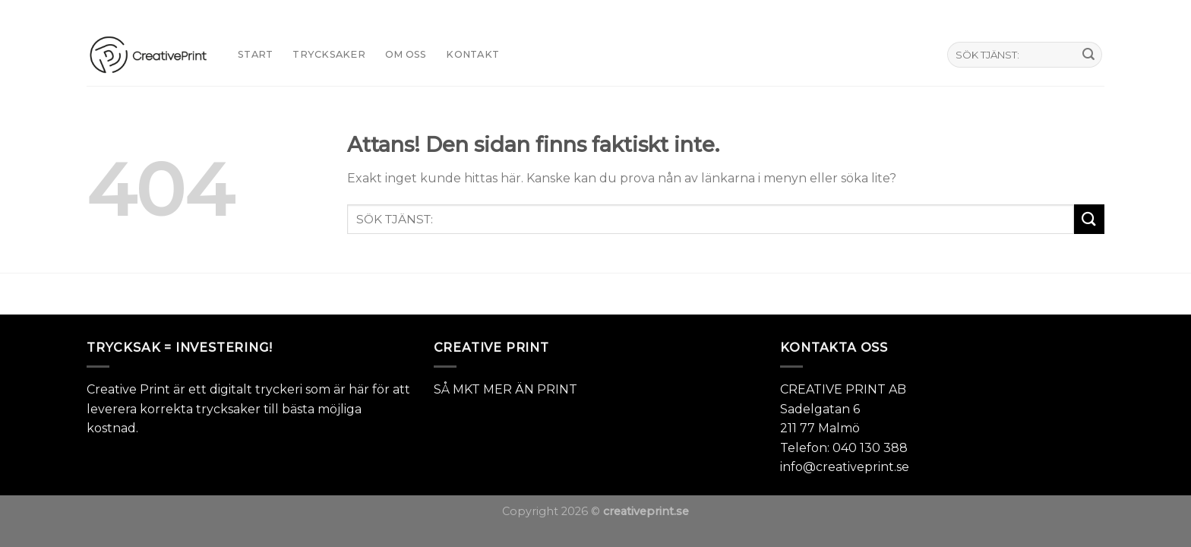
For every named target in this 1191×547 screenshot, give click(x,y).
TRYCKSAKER (328, 54)
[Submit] (1088, 55)
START (255, 54)
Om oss (406, 54)
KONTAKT (472, 54)
